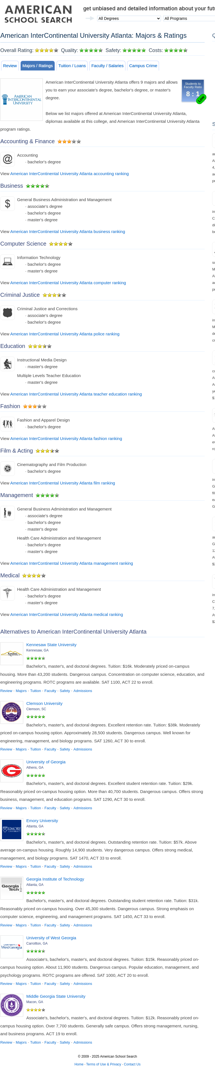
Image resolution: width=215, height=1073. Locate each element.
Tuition (35, 691)
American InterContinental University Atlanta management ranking (71, 563)
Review (10, 65)
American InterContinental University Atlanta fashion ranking (66, 438)
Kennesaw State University (51, 644)
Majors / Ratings (37, 65)
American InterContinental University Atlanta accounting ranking (69, 173)
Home (78, 1064)
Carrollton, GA (37, 943)
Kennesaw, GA (37, 650)
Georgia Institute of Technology (55, 879)
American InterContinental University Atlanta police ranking (65, 333)
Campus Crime (143, 65)
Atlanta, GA (34, 826)
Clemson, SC (36, 709)
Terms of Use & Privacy (103, 1064)
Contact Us (132, 1064)
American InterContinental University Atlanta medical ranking (66, 614)
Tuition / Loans (72, 65)
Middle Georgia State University (55, 996)
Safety (65, 691)
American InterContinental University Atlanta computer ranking (68, 282)
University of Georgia (46, 761)
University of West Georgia (51, 937)
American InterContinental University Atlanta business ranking (67, 231)
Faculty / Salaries (107, 65)
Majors (21, 691)
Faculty (50, 691)
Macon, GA (34, 1002)
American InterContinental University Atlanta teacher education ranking (76, 394)
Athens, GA (34, 768)
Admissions (83, 691)
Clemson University (44, 703)
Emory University (42, 820)
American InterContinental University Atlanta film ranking (62, 483)
